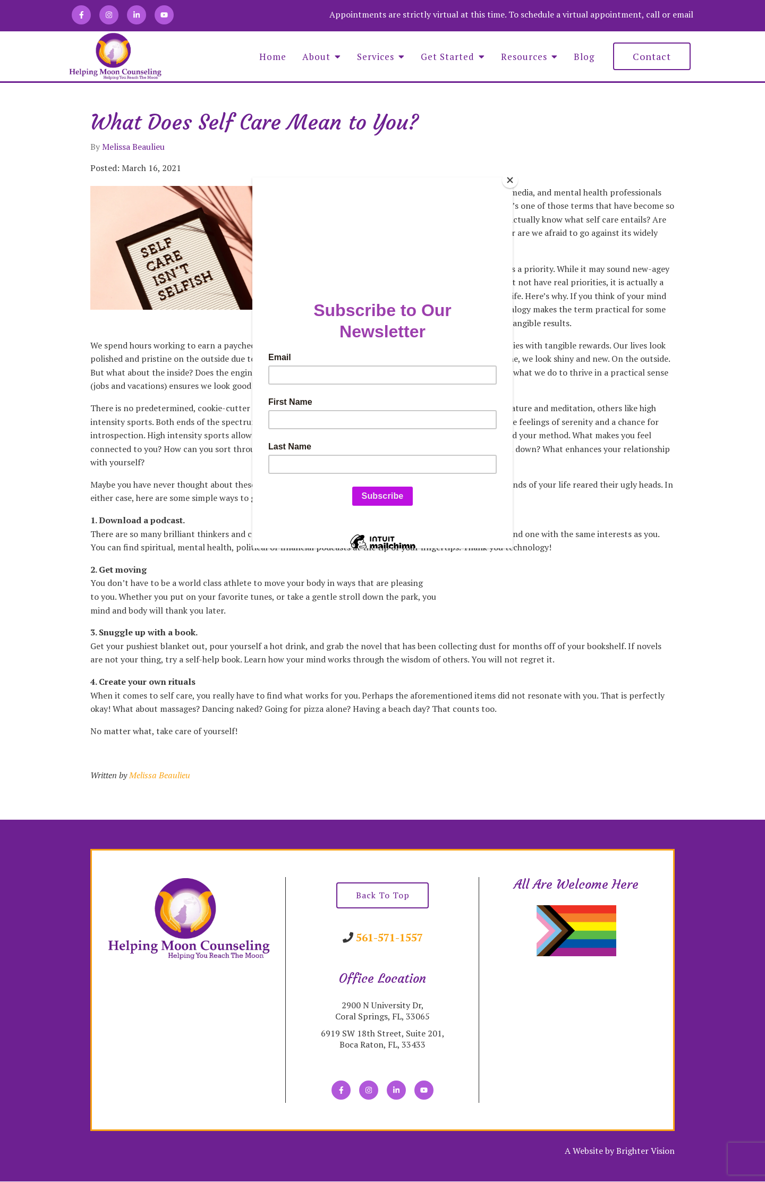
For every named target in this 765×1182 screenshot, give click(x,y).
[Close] (510, 180)
